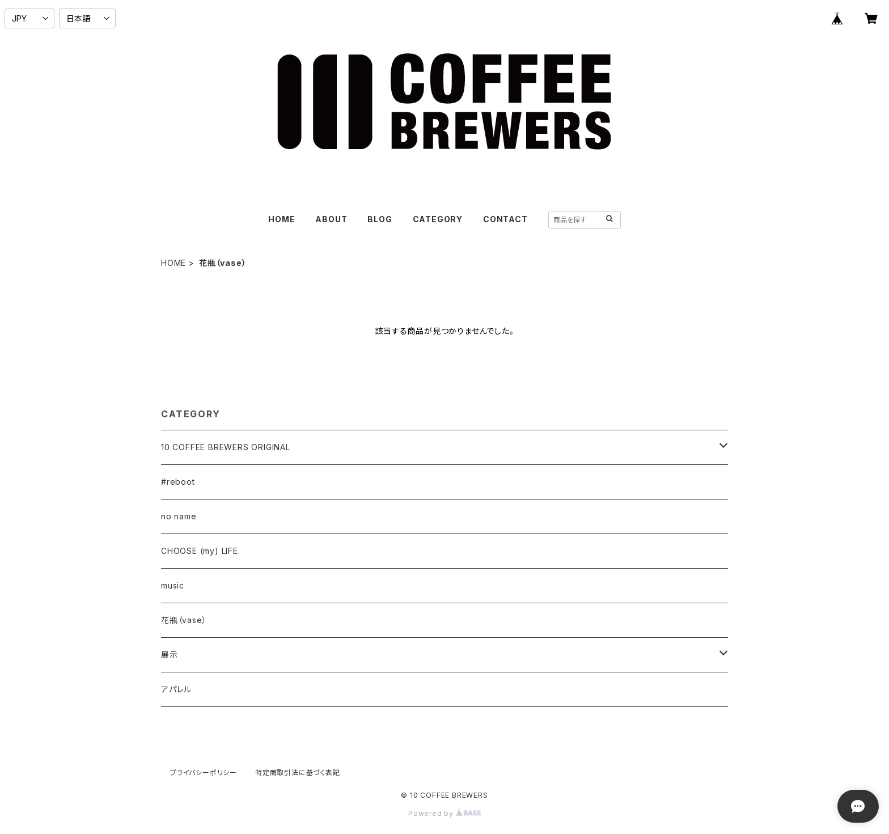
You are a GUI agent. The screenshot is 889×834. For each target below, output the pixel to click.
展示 (169, 654)
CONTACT (505, 219)
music (172, 585)
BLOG (379, 219)
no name (179, 516)
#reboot (178, 481)
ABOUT (331, 219)
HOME (281, 219)
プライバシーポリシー (203, 772)
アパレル (176, 689)
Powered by (444, 813)
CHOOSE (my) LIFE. (200, 551)
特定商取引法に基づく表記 (297, 772)
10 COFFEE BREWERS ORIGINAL (225, 447)
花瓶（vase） (183, 620)
